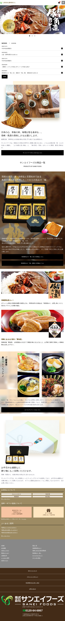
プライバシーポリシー (32, 577)
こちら (24, 519)
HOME (2, 545)
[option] (32, 19)
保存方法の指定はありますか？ (9, 532)
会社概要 (3, 548)
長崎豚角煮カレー (36, 548)
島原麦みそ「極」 (36, 553)
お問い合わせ (32, 589)
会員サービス (4, 560)
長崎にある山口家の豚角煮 (39, 550)
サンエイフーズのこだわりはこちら (32, 152)
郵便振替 (16, 496)
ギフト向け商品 (36, 558)
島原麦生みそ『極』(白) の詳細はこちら (32, 256)
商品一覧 (34, 545)
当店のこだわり (5, 550)
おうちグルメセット (37, 555)
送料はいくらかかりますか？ (8, 527)
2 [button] (32, 36)
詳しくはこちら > (5, 499)
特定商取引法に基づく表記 (32, 583)
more (4, 76)
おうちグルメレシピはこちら (32, 409)
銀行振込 (47, 496)
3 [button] (35, 36)
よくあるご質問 (5, 558)
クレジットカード (16, 494)
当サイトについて (32, 570)
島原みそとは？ (5, 553)
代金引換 (47, 494)
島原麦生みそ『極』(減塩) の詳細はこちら (32, 263)
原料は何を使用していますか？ (9, 530)
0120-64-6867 (34, 610)
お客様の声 (4, 555)
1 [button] (30, 36)
